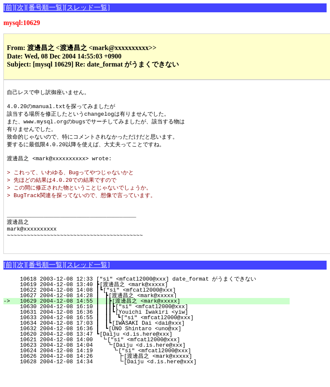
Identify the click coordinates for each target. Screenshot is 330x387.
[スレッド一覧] (87, 7)
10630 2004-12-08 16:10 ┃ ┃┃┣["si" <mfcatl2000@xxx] (152, 323)
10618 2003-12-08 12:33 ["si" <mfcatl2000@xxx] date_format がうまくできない (154, 296)
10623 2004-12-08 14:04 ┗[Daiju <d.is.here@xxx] (156, 362)
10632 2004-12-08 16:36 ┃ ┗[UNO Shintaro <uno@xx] (155, 345)
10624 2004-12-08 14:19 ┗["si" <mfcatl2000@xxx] (155, 367)
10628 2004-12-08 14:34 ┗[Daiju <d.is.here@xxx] (155, 378)
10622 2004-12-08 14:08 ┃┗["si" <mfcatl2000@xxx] (155, 307)
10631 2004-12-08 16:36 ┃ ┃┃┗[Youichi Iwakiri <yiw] (152, 329)
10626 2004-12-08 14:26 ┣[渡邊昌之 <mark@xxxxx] (153, 373)
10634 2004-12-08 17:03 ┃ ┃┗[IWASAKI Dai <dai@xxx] (153, 340)
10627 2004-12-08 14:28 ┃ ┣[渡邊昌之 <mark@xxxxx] (153, 312)
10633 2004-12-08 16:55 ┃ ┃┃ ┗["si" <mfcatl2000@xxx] (151, 334)
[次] (20, 7)
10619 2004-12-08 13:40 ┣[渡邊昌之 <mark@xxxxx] (155, 301)
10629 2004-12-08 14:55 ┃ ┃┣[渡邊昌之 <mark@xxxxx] (151, 318)
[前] (9, 7)
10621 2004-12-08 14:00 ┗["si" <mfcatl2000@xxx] (156, 356)
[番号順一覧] (45, 7)
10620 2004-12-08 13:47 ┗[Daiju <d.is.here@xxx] (157, 351)
